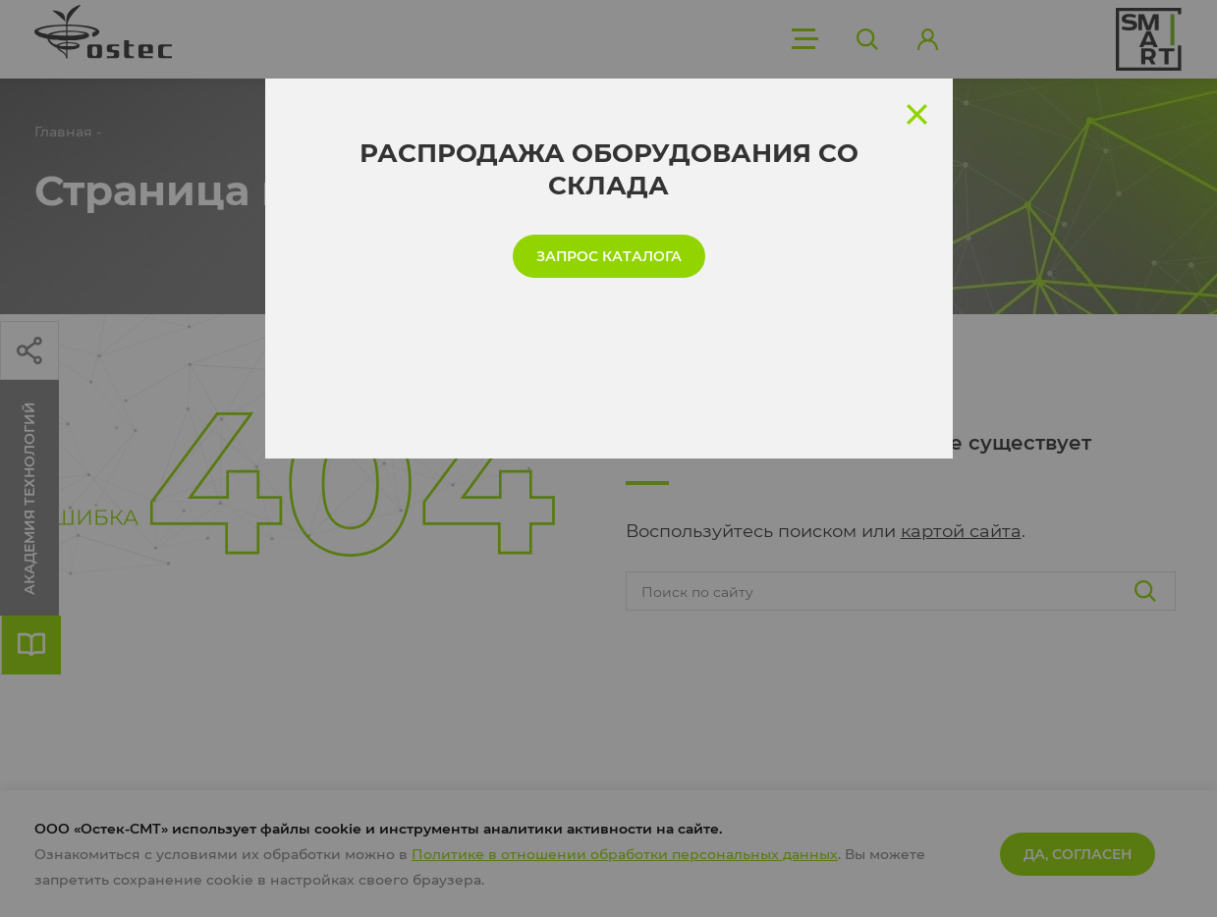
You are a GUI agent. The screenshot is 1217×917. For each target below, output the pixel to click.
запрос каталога (609, 256)
